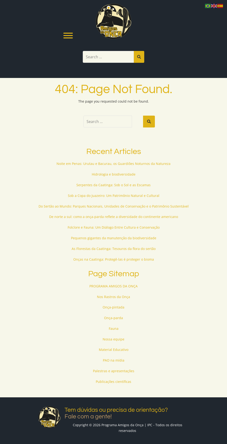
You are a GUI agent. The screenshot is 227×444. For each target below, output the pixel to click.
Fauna (113, 328)
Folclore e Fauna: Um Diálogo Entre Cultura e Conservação (114, 227)
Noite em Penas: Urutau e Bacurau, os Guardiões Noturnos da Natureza (113, 163)
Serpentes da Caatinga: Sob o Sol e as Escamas (113, 185)
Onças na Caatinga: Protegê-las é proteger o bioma (113, 259)
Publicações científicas (113, 381)
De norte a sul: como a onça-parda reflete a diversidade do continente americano (113, 216)
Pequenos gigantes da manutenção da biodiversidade (113, 238)
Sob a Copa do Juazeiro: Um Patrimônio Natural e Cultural (113, 195)
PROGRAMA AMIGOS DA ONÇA (113, 286)
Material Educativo (113, 349)
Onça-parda (113, 318)
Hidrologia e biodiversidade (113, 174)
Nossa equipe (113, 339)
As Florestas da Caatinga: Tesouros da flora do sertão (114, 248)
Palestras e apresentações (113, 371)
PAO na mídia (113, 360)
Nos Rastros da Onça (113, 296)
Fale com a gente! (88, 416)
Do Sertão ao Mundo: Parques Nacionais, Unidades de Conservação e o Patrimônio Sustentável (114, 206)
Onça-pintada (113, 307)
